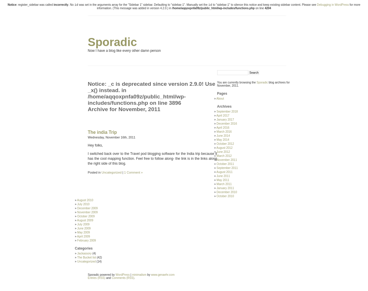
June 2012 (223, 151)
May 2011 (223, 180)
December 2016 (227, 123)
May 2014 (223, 139)
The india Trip (102, 132)
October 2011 (225, 164)
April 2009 (83, 236)
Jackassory (84, 253)
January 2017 (225, 119)
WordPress (122, 274)
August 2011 (224, 172)
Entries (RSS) (96, 277)
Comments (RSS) (123, 277)
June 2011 (223, 176)
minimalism (139, 274)
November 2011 (227, 159)
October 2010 (225, 196)
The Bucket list (86, 257)
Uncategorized (112, 172)
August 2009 (85, 220)
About (220, 98)
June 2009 (84, 228)
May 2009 (83, 232)
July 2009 (83, 224)
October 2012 (225, 143)
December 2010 (227, 192)
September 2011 (227, 168)
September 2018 (227, 111)
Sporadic (112, 42)
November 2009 (87, 212)
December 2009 (87, 208)
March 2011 (224, 184)
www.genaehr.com (163, 274)
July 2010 (83, 204)
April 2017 (222, 115)
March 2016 (224, 131)
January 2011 (225, 188)
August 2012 (224, 147)
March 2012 (224, 155)
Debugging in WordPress (333, 4)
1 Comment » (133, 172)
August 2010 (85, 200)
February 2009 (86, 240)
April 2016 (222, 127)
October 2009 (86, 216)
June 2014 (223, 135)
